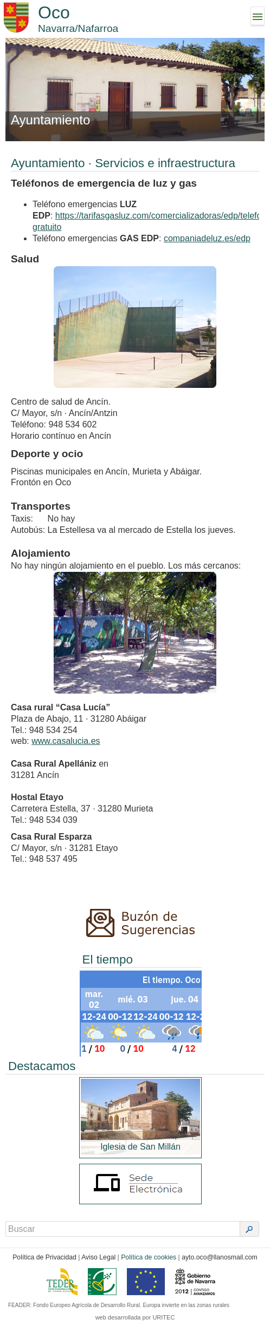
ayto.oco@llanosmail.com (220, 1257)
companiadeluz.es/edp (207, 238)
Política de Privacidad (44, 1257)
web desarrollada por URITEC (135, 1317)
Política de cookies (148, 1257)
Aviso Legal (98, 1257)
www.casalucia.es (65, 741)
